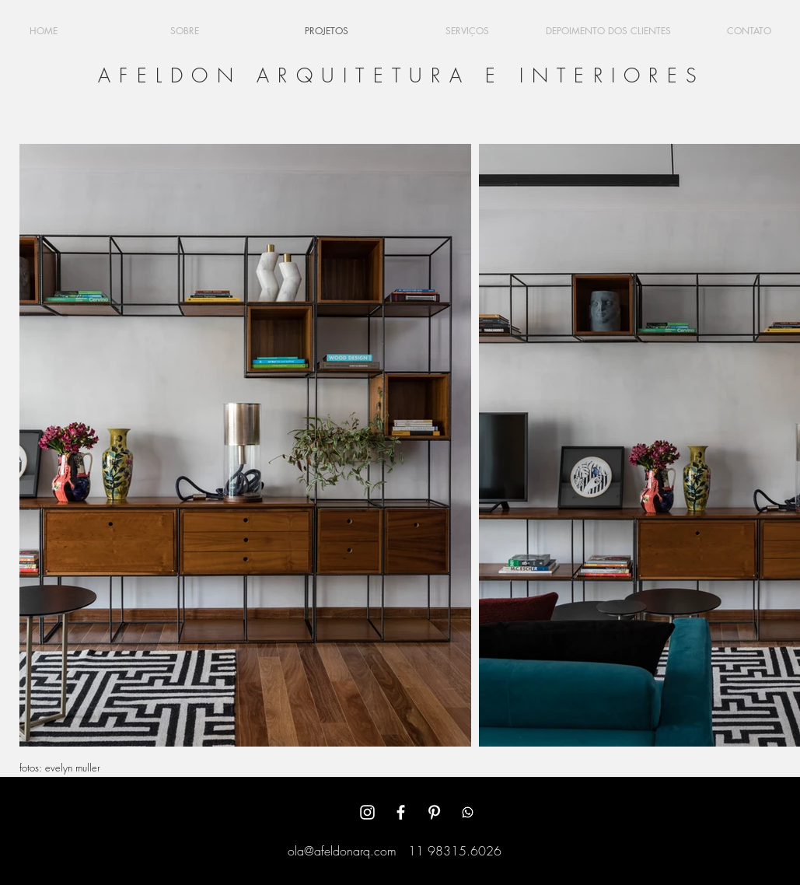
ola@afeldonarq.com (342, 850)
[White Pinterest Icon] (434, 812)
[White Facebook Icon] (400, 812)
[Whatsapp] (467, 812)
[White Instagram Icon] (367, 812)
